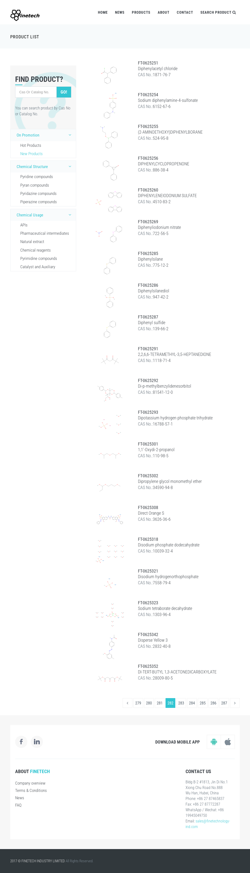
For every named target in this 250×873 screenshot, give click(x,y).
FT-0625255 (148, 126)
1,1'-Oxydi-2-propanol (156, 449)
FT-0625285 (148, 253)
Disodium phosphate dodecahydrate (168, 544)
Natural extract (32, 241)
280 (149, 703)
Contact (185, 12)
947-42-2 (160, 296)
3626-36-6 (162, 519)
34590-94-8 (163, 487)
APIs (24, 225)
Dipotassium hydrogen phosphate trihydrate (175, 417)
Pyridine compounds (36, 176)
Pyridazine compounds (38, 193)
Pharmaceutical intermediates (44, 233)
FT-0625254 (148, 94)
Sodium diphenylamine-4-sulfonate (168, 100)
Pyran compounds (34, 185)
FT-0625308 (148, 507)
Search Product (218, 12)
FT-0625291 (148, 348)
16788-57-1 (163, 423)
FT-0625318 (148, 539)
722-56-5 (160, 233)
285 (203, 703)
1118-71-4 (162, 360)
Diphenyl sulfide (151, 322)
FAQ (18, 805)
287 (224, 703)
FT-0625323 (148, 602)
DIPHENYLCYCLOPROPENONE (163, 163)
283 (181, 703)
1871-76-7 (162, 74)
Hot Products (30, 145)
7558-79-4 (162, 582)
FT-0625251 (148, 62)
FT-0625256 (148, 158)
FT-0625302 (148, 475)
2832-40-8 (162, 646)
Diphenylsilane (150, 259)
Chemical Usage (45, 215)
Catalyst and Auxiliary (37, 266)
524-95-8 (160, 138)
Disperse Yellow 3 (153, 640)
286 (213, 703)
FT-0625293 (148, 412)
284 (192, 703)
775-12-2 (160, 265)
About (163, 12)
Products (141, 12)
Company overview (30, 783)
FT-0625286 (148, 285)
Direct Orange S (151, 513)
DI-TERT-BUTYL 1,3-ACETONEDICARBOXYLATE (177, 671)
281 (160, 703)
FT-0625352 (148, 666)
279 (138, 703)
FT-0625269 (148, 221)
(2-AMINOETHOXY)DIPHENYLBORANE (170, 132)
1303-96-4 (162, 614)
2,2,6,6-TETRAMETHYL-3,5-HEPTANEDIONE (174, 354)
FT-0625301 (148, 444)
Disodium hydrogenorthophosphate (168, 576)
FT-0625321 (148, 571)
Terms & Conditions (31, 790)
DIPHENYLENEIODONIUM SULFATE (167, 195)
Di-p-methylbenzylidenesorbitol (164, 386)
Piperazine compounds (38, 201)
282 (170, 703)
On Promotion (45, 135)
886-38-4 (160, 169)
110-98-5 (160, 455)
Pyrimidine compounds (38, 258)
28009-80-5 (163, 678)
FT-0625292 (148, 380)
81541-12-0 (163, 392)
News (120, 12)
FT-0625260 (148, 189)
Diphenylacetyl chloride (157, 68)
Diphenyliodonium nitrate (159, 227)
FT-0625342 (148, 634)
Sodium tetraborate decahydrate (165, 608)
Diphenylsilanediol (153, 290)
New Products (31, 153)
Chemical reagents (35, 250)
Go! (64, 92)
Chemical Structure (45, 166)
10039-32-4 (163, 551)
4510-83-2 (162, 201)
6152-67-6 (162, 106)
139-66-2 (160, 328)
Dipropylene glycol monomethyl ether (170, 481)
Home (103, 12)
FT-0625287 (148, 316)
